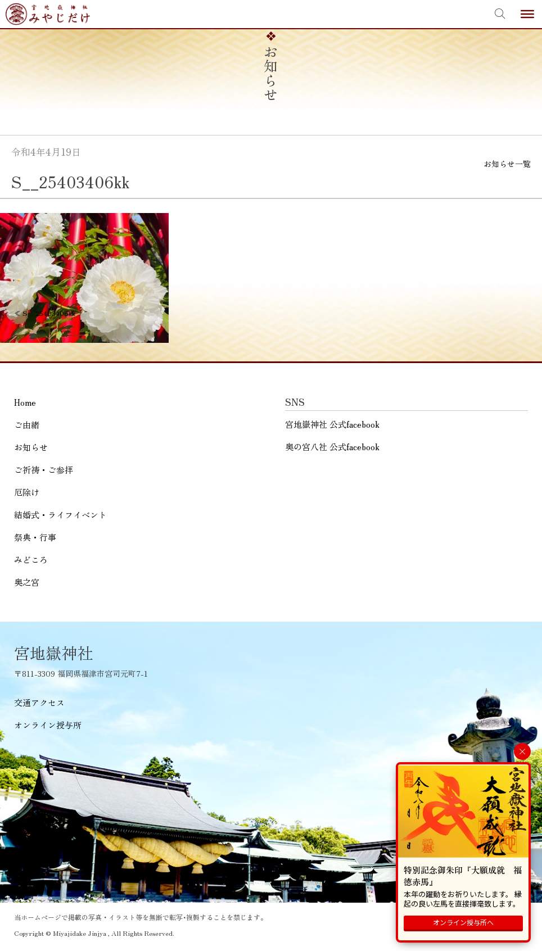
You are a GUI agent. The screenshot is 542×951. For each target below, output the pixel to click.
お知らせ (31, 447)
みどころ (31, 559)
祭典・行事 (35, 537)
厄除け (26, 492)
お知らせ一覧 (507, 163)
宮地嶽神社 (48, 14)
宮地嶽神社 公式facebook (332, 424)
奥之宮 (26, 582)
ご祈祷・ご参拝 (43, 470)
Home (25, 402)
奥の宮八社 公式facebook (332, 446)
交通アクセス (39, 702)
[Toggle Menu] (527, 14)
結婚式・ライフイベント (60, 514)
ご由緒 (26, 425)
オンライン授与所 (48, 725)
